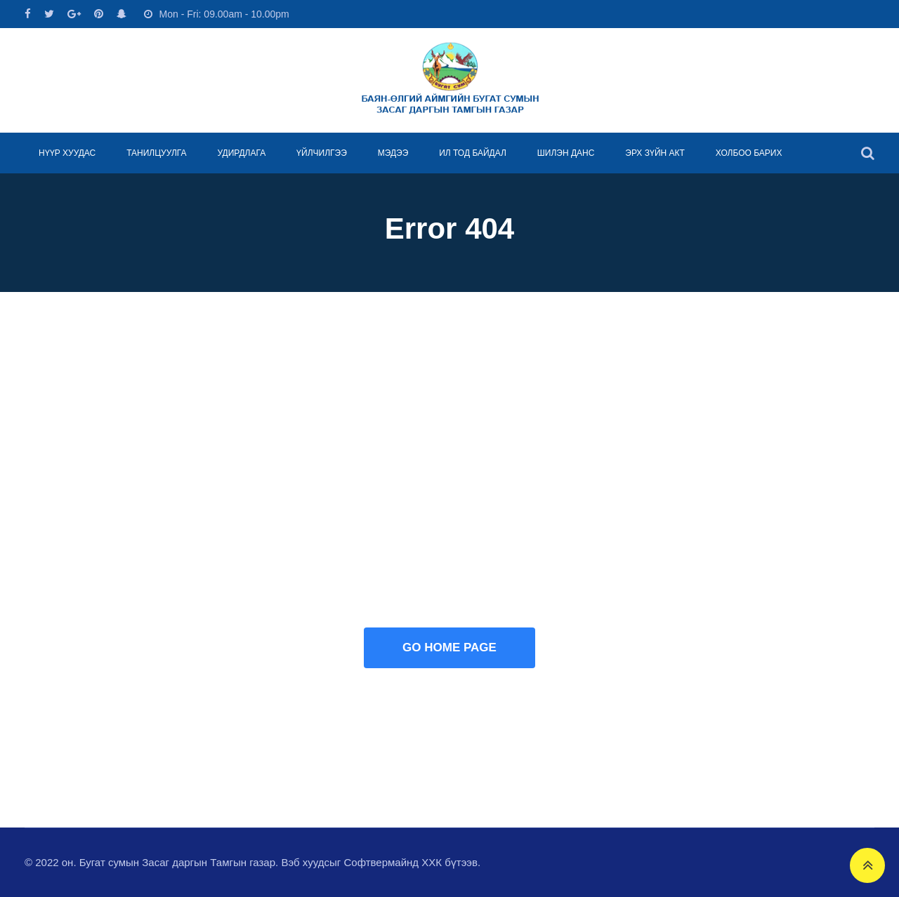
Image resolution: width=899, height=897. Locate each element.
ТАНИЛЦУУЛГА (156, 153)
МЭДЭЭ (393, 153)
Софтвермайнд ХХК (392, 862)
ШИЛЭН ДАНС (566, 153)
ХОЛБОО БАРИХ (749, 153)
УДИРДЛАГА (241, 153)
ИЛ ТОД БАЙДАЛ (472, 153)
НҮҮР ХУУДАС (67, 153)
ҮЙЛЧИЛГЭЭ (321, 153)
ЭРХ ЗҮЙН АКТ (655, 153)
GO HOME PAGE (449, 647)
